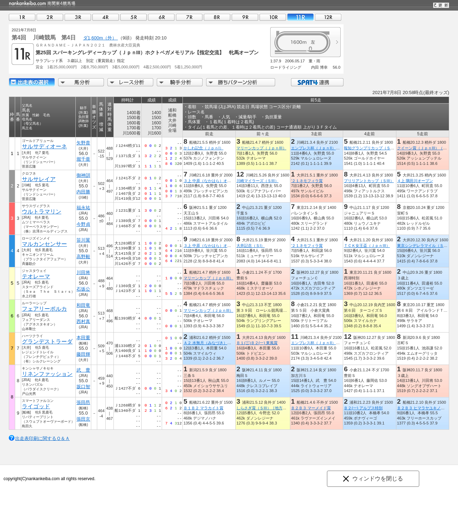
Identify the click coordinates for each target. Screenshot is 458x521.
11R (300, 17)
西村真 (83, 321)
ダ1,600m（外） (100, 38)
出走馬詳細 (32, 82)
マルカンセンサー (44, 244)
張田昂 (83, 402)
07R (189, 17)
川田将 (83, 272)
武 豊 (83, 370)
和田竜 (83, 305)
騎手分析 (180, 82)
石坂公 (83, 289)
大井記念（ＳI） (250, 245)
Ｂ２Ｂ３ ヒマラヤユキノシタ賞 (424, 408)
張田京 (83, 419)
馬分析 (81, 82)
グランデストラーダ (47, 342)
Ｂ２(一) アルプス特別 (363, 408)
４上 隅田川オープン (415, 181)
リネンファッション (47, 374)
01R (22, 17)
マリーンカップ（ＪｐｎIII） (261, 148)
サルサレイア (39, 179)
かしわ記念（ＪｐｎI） (203, 148)
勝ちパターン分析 (240, 82)
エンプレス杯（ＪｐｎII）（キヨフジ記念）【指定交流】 (340, 148)
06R (161, 17)
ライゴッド (36, 406)
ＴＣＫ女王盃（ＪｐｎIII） (367, 245)
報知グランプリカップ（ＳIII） (370, 148)
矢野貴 (83, 142)
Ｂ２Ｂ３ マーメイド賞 (311, 408)
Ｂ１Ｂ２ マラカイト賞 (203, 408)
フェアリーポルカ (44, 309)
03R (77, 17)
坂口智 (83, 386)
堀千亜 (83, 159)
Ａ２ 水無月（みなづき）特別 (209, 343)
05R (133, 17)
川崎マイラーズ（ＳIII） (257, 181)
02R (50, 17)
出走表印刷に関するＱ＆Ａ (42, 438)
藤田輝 (83, 354)
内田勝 (83, 191)
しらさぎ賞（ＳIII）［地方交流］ (265, 408)
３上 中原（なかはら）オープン (211, 181)
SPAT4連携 (317, 82)
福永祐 (83, 207)
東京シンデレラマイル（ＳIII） (424, 245)
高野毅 (83, 256)
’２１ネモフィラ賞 (307, 181)
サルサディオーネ (44, 146)
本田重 (83, 337)
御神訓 (83, 175)
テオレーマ (36, 276)
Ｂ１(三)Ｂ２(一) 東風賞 (257, 343)
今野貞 (83, 224)
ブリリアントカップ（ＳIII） (369, 181)
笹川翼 (83, 240)
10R (272, 17)
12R (328, 17)
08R (217, 17)
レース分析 (130, 82)
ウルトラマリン (41, 212)
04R (105, 17)
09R (244, 17)
